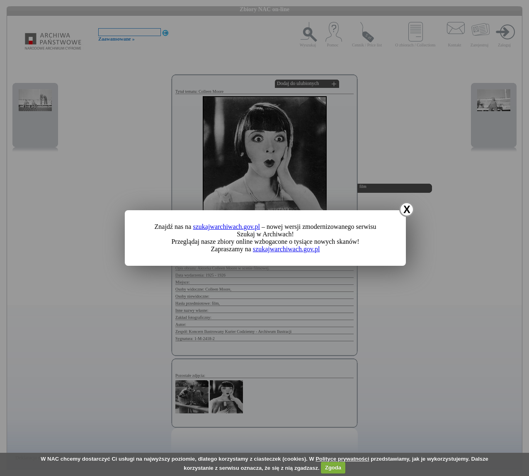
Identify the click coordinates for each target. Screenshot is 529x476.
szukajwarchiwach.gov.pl (226, 226)
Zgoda (333, 467)
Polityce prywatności (342, 459)
